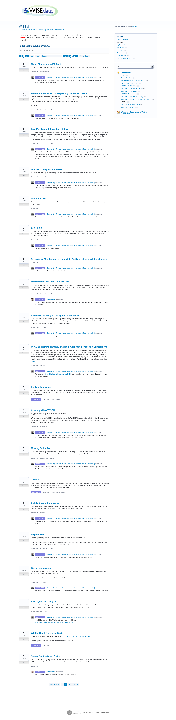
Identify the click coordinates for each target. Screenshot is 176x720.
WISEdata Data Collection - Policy (132, 97)
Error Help (36, 228)
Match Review (44, 71)
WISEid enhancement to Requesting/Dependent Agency (60, 93)
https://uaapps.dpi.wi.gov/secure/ (78, 636)
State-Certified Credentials (129, 83)
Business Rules (44, 177)
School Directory (126, 78)
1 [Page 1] (62, 684)
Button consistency (41, 568)
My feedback (84, 56)
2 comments (34, 458)
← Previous (54, 684)
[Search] (152, 66)
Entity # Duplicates (41, 387)
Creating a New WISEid (43, 410)
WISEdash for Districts (128, 86)
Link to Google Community (45, 503)
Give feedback (127, 72)
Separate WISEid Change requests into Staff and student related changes (69, 259)
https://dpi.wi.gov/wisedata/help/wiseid (57, 374)
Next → (75, 684)
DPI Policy (43, 327)
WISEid (123, 102)
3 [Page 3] (69, 684)
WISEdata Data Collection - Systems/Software (136, 99)
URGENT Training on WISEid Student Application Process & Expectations (69, 347)
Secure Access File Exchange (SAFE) (133, 81)
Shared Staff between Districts (47, 656)
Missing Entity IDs (40, 448)
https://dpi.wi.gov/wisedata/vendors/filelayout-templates (54, 622)
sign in (134, 26)
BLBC (123, 75)
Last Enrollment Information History (49, 129)
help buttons (37, 534)
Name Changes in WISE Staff (46, 64)
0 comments (34, 71)
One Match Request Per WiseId (47, 169)
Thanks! (35, 480)
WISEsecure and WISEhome (130, 105)
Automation (43, 426)
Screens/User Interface (47, 109)
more (33, 361)
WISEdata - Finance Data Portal (131, 89)
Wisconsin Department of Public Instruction (134, 113)
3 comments (34, 365)
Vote (23, 70)
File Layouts (43, 611)
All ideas (120, 42)
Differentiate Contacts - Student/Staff (50, 282)
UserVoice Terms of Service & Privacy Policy (96, 712)
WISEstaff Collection (128, 107)
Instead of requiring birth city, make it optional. (55, 315)
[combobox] (134, 67)
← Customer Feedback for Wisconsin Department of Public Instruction (41, 30)
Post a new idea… (123, 40)
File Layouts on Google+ (44, 601)
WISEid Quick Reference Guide (47, 633)
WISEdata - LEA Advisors (129, 91)
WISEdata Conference (128, 94)
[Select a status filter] (70, 56)
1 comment (34, 177)
